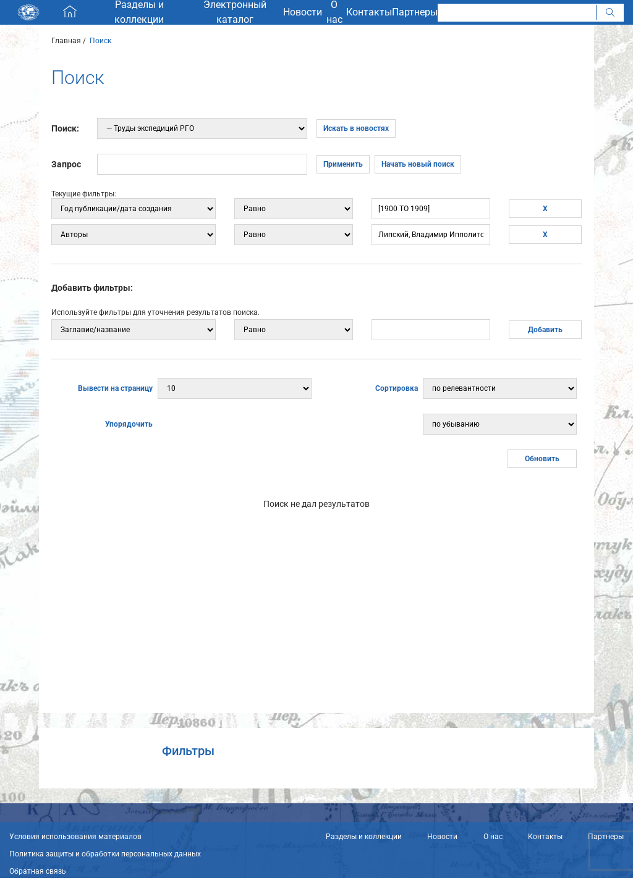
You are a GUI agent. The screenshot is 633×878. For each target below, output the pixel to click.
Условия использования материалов (75, 836)
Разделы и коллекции (364, 836)
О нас (493, 836)
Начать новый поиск (417, 164)
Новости (442, 836)
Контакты (545, 836)
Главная (66, 40)
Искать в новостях (356, 128)
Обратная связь (37, 871)
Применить (343, 164)
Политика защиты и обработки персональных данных (105, 854)
